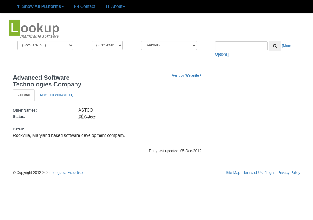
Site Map (233, 172)
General (24, 95)
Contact (84, 6)
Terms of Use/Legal (258, 172)
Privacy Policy (289, 172)
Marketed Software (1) (56, 95)
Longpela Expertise (67, 172)
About (115, 6)
